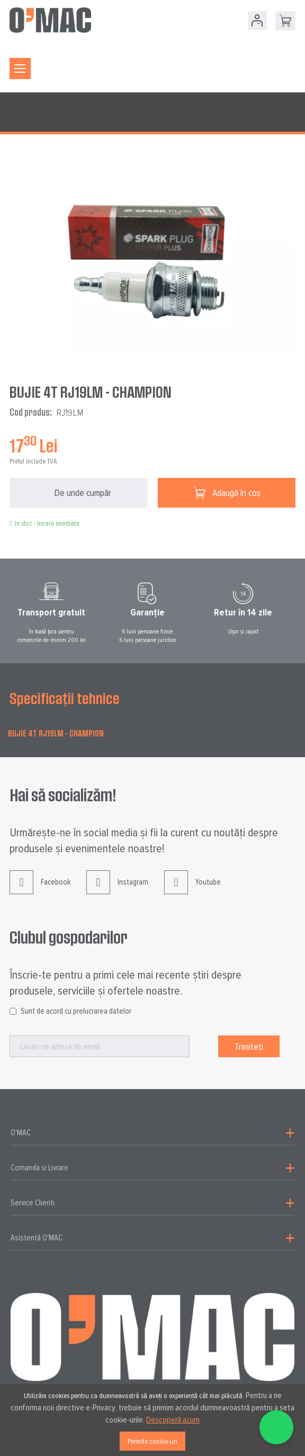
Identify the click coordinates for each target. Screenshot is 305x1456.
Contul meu (257, 20)
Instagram (117, 890)
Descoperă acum (173, 1420)
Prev (4, 612)
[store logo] (50, 20)
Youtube (192, 890)
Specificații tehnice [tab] (65, 698)
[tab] (152, 1133)
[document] (152, 1420)
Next (301, 612)
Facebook (40, 890)
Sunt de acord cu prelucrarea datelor (76, 1011)
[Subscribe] (249, 1046)
